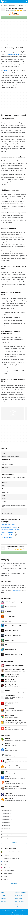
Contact (3, 895)
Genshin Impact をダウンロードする (11, 529)
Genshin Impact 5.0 (6, 819)
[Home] (1, 5)
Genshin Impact (15, 8)
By (8, 10)
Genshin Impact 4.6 (6, 825)
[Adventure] (15, 5)
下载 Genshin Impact (6, 537)
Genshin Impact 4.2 (6, 835)
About (2, 892)
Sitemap (3, 901)
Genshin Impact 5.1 (6, 816)
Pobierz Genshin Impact (7, 532)
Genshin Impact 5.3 (6, 810)
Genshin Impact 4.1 (6, 838)
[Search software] (23, 1)
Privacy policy (18, 898)
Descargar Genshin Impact (8, 524)
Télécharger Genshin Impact (8, 540)
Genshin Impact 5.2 (6, 813)
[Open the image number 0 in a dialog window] (12, 413)
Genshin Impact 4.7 (6, 822)
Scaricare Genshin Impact (8, 535)
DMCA (16, 904)
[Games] (10, 5)
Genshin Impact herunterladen (9, 527)
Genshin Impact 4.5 (6, 828)
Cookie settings (19, 907)
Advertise (3, 898)
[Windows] (5, 5)
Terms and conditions (20, 892)
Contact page (16, 590)
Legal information (19, 901)
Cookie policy (18, 895)
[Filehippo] (5, 1)
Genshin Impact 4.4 (6, 831)
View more (14, 842)
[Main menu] (26, 1)
